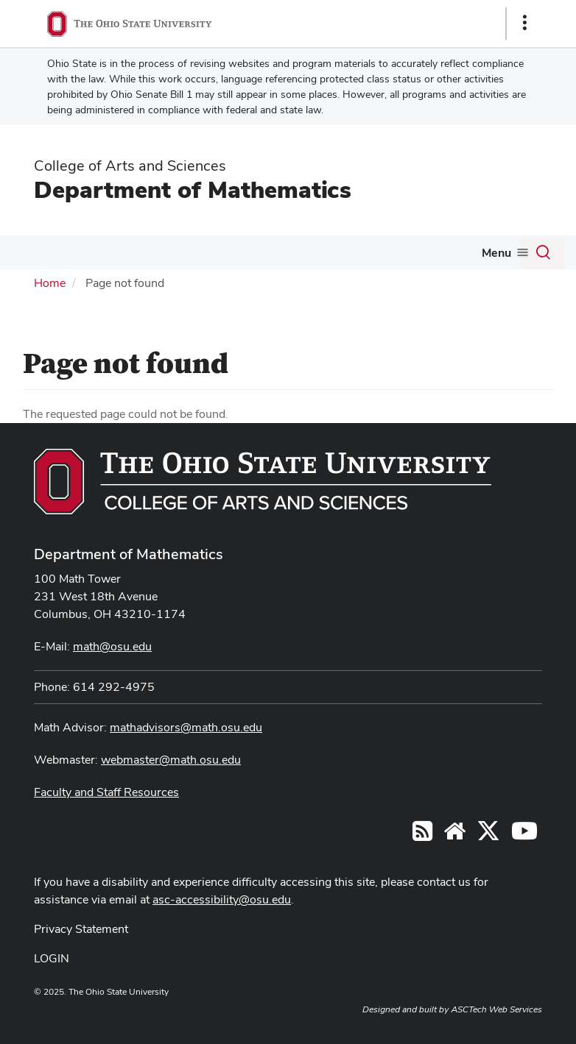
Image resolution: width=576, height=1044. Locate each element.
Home (50, 283)
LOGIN (51, 958)
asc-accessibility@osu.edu (221, 899)
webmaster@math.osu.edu (171, 759)
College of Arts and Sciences (130, 165)
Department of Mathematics (192, 189)
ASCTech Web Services (496, 1009)
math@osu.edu (112, 646)
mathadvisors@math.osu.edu (186, 727)
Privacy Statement (81, 929)
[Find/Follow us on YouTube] (454, 835)
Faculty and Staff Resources (106, 792)
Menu (496, 252)
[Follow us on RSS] (422, 835)
